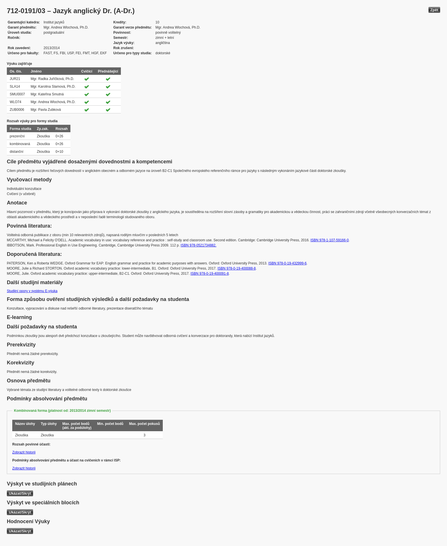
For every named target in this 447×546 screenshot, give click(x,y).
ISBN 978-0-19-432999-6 (287, 263)
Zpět (434, 10)
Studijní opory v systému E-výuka (32, 291)
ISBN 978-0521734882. (198, 245)
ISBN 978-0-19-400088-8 (237, 268)
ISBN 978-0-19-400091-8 (209, 274)
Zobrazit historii (23, 452)
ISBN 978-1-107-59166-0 (329, 240)
